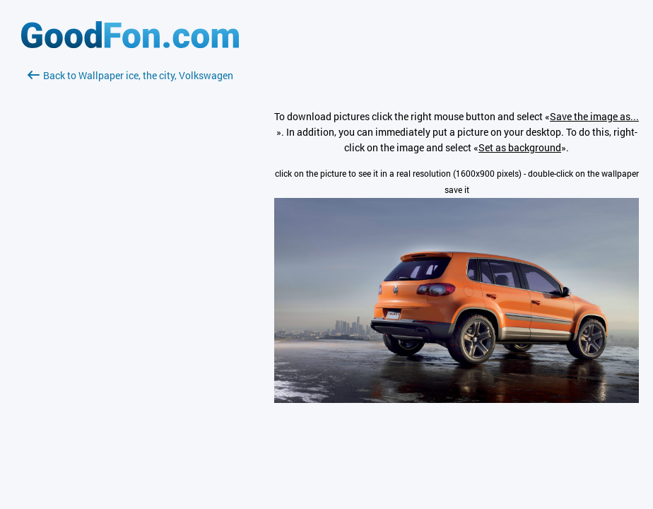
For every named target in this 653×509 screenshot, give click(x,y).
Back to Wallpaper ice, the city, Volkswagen (130, 75)
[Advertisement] (130, 251)
